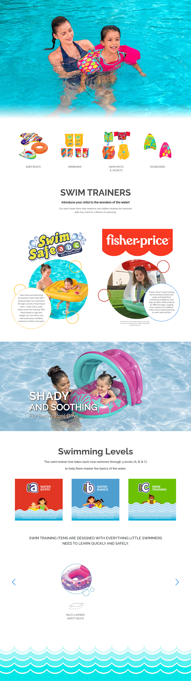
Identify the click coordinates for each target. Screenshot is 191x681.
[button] (177, 582)
